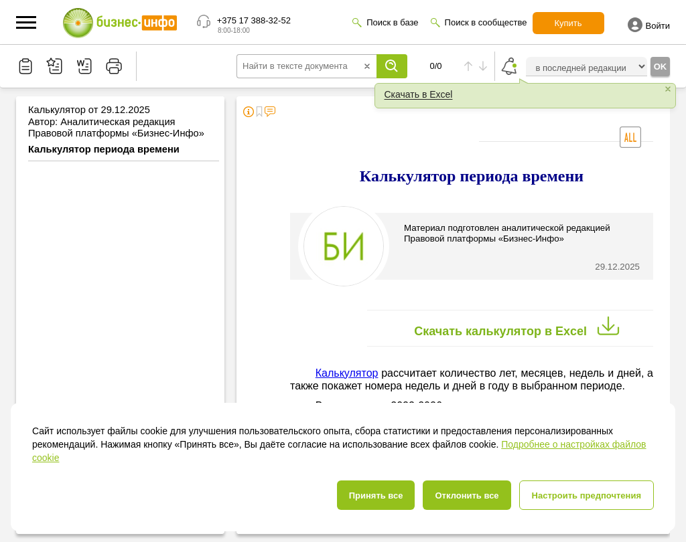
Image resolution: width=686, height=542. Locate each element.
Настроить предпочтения (586, 495)
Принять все (376, 495)
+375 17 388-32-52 (254, 20)
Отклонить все (466, 495)
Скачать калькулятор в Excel (520, 327)
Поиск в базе (392, 22)
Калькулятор (347, 373)
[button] (26, 22)
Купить (568, 23)
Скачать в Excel (419, 94)
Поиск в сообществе (486, 22)
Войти (649, 24)
